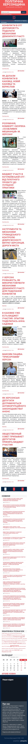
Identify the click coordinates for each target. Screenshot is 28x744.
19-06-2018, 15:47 (9, 430)
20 (10, 668)
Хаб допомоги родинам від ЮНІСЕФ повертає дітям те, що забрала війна (14, 557)
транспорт (17, 650)
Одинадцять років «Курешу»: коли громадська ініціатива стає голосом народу (14, 527)
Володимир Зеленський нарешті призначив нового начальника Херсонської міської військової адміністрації (14, 544)
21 (14, 668)
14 (14, 666)
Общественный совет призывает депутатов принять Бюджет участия (13, 439)
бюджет (15, 643)
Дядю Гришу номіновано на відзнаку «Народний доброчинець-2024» (12, 533)
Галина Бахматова (9, 636)
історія (21, 650)
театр (13, 650)
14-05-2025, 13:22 (7, 554)
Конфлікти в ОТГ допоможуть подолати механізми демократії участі (13, 31)
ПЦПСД (15, 640)
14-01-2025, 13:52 (7, 593)
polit (3, 72)
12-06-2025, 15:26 (7, 529)
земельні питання (5, 648)
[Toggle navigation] (14, 17)
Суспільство (5, 68)
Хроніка (4, 305)
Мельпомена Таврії (16, 638)
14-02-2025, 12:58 (7, 579)
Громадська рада (17, 636)
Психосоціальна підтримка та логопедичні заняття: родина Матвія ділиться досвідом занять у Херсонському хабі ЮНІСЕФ (14, 618)
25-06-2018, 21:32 (9, 119)
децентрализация (22, 646)
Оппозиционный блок (10, 640)
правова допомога (21, 648)
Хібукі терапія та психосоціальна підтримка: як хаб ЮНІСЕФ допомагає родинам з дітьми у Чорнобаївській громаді (14, 506)
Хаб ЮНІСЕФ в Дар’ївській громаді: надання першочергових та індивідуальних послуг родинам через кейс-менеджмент (13, 604)
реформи (6, 650)
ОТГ (21, 638)
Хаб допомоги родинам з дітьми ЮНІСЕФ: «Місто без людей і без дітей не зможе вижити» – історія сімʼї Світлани (13, 563)
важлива (19, 643)
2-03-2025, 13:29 (6, 572)
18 (3, 668)
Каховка (3, 638)
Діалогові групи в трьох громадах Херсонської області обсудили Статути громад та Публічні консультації (13, 570)
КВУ (24, 636)
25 (3, 670)
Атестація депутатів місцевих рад (14, 633)
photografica (23, 741)
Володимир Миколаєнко (15, 635)
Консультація (7, 638)
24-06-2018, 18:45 (9, 225)
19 (7, 668)
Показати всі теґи (6, 651)
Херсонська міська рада (10, 641)
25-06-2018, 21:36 (9, 72)
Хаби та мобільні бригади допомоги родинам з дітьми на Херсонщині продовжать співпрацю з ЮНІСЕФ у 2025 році (14, 583)
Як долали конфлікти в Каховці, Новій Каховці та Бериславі (11, 81)
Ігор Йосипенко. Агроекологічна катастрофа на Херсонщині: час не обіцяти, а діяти (14, 538)
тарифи (10, 650)
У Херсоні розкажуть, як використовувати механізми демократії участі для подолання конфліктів (13, 285)
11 (3, 666)
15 (17, 666)
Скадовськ (20, 640)
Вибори (9, 635)
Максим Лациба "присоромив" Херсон (12, 357)
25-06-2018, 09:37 (9, 170)
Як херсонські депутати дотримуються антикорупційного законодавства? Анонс (14, 404)
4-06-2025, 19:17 (6, 540)
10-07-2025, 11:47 (7, 516)
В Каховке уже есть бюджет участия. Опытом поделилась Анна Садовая (13, 318)
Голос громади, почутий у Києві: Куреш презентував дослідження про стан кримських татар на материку (13, 499)
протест (3, 650)
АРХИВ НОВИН (9, 674)
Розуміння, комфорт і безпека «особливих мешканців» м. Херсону (13, 129)
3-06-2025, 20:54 (6, 546)
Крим (11, 638)
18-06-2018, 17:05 (9, 481)
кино (10, 648)
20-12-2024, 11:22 (7, 621)
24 (25, 668)
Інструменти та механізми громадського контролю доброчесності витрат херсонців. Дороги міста (13, 237)
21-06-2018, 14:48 (9, 273)
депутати (14, 646)
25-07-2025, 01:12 (7, 502)
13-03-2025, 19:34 (7, 566)
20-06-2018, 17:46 (9, 394)
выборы (8, 646)
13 (10, 666)
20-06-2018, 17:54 (9, 350)
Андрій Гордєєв (5, 633)
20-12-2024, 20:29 (7, 607)
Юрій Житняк (6, 643)
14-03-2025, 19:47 (7, 559)
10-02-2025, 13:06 (7, 585)
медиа (12, 648)
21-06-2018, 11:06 (9, 309)
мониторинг (16, 648)
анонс (10, 643)
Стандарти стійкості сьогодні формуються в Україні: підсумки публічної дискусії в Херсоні (14, 576)
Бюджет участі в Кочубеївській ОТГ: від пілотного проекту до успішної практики (13, 181)
